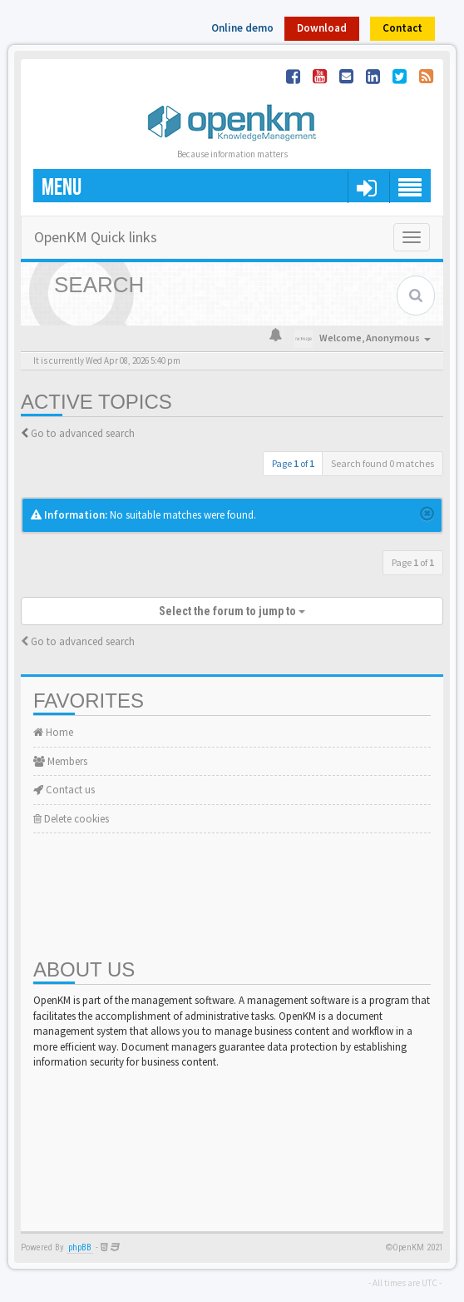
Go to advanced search (83, 433)
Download (322, 28)
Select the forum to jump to (232, 611)
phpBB (79, 1247)
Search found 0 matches (382, 463)
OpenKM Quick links (95, 236)
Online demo (242, 28)
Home (53, 732)
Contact (402, 28)
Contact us (64, 790)
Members (60, 761)
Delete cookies (71, 819)
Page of (293, 463)
